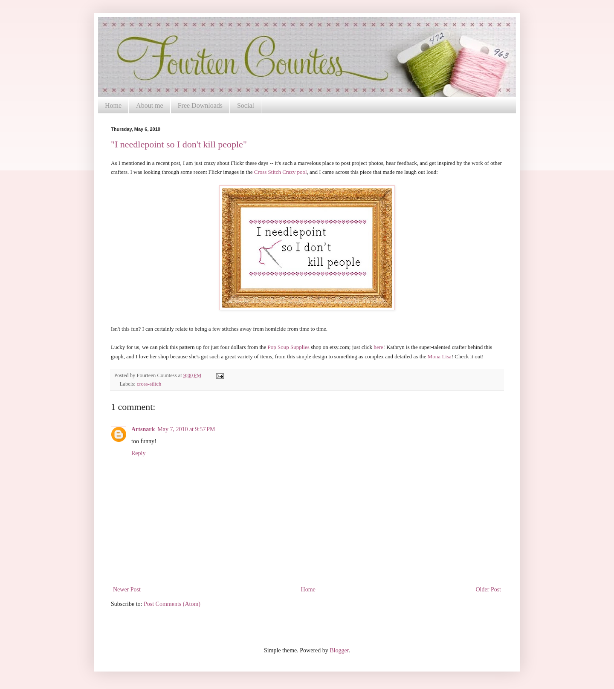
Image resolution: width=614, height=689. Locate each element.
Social (245, 105)
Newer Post (127, 589)
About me (149, 105)
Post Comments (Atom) (172, 604)
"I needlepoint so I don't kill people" (179, 144)
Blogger (339, 650)
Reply (138, 453)
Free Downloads (200, 105)
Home (113, 105)
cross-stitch (149, 384)
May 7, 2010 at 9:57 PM (186, 429)
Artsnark (143, 429)
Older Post (488, 589)
